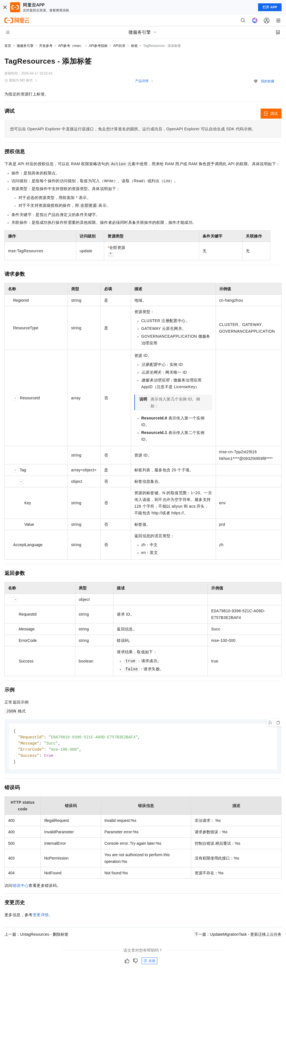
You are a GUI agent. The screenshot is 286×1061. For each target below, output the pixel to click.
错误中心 (21, 887)
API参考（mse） (70, 46)
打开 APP (270, 7)
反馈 (149, 962)
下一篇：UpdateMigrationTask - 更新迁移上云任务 (238, 936)
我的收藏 (267, 81)
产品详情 (142, 81)
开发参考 (46, 46)
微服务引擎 (25, 46)
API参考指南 (98, 46)
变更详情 (41, 916)
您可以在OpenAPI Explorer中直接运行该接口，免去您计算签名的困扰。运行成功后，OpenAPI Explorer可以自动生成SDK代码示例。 (133, 129)
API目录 (119, 46)
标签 (134, 46)
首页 (7, 46)
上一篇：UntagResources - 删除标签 (36, 936)
